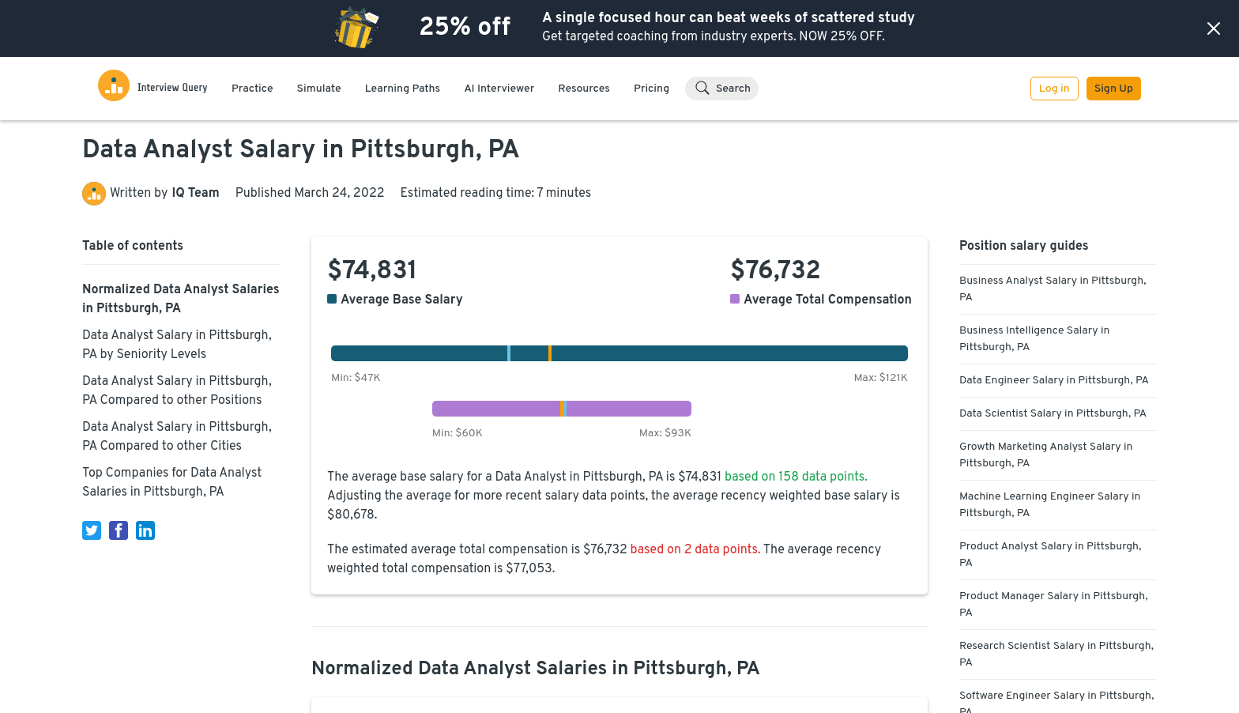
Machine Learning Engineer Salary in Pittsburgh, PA (1049, 505)
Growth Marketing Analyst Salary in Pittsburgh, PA (1045, 455)
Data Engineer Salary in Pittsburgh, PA (1054, 380)
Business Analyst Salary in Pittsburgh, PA (1053, 289)
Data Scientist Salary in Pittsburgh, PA (1053, 414)
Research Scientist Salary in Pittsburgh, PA (1056, 654)
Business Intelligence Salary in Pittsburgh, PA (1034, 339)
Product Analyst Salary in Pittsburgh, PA (1050, 555)
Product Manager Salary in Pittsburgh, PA (1053, 605)
